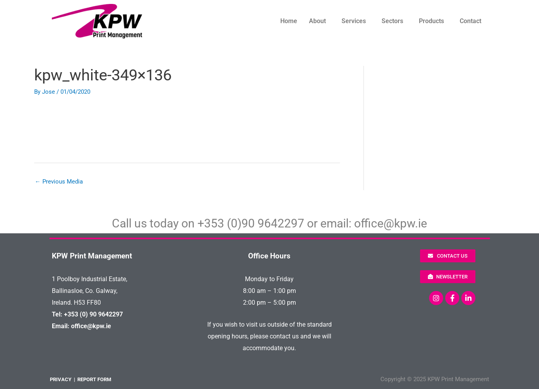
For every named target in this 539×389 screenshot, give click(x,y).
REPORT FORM (94, 379)
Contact (470, 21)
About (317, 21)
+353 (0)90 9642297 (250, 223)
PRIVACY (60, 379)
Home (288, 21)
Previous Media (59, 181)
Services (354, 21)
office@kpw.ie (390, 223)
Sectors (392, 21)
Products (431, 21)
